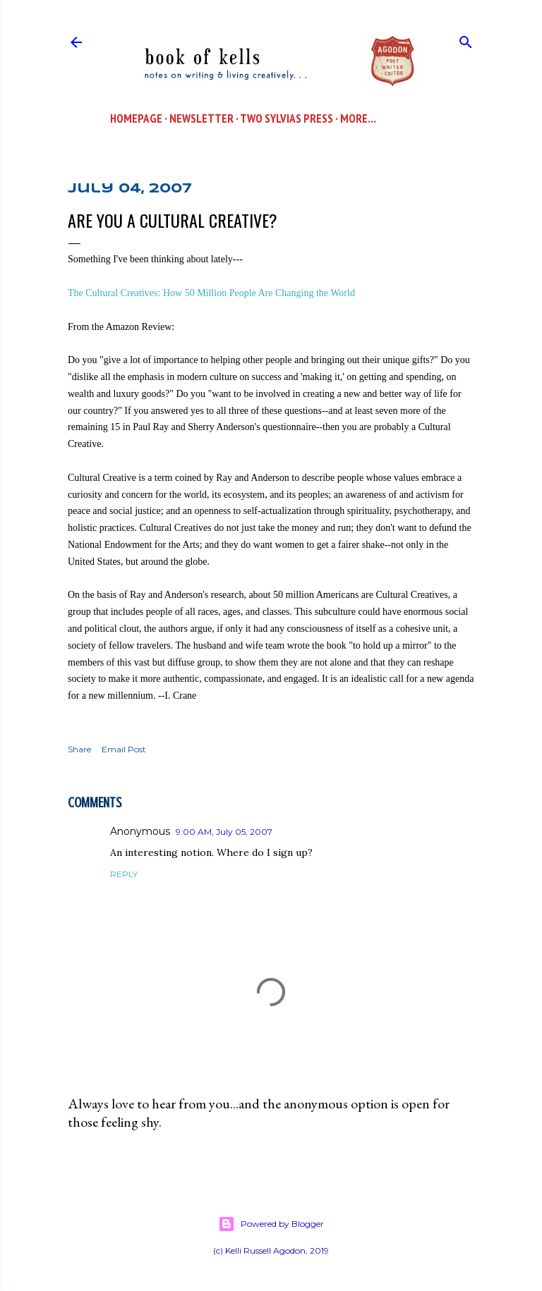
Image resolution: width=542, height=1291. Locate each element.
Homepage (136, 118)
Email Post (124, 749)
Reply (124, 874)
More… (358, 118)
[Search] (465, 39)
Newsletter (201, 118)
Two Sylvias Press (286, 118)
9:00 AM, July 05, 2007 (224, 831)
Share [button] (79, 749)
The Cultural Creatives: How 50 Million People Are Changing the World (211, 293)
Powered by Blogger (271, 1224)
